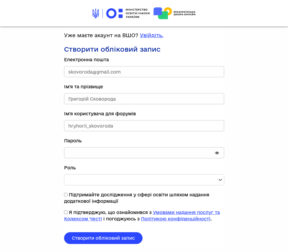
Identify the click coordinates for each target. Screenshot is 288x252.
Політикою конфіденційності (175, 218)
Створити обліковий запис (103, 237)
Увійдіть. (152, 35)
